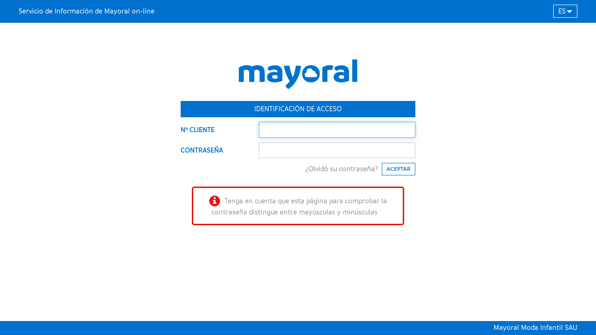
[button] (565, 11)
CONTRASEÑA (202, 150)
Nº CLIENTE (198, 130)
